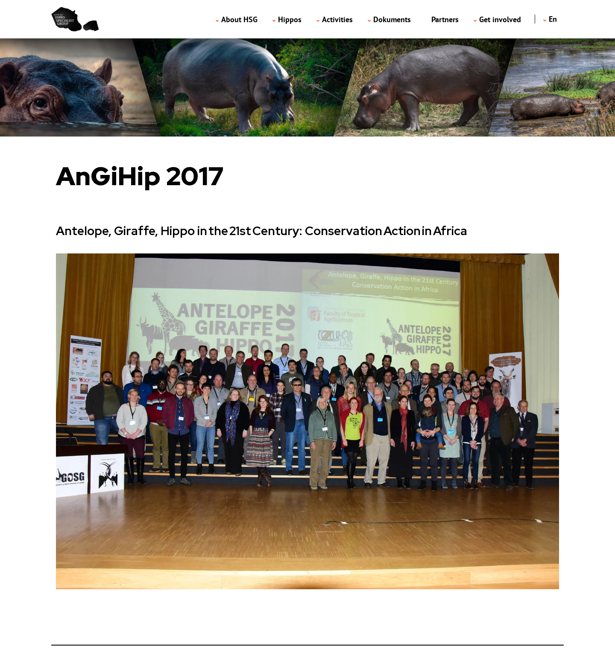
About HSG (239, 19)
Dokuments (392, 19)
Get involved (500, 19)
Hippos (290, 19)
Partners (445, 19)
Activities (337, 19)
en (553, 19)
